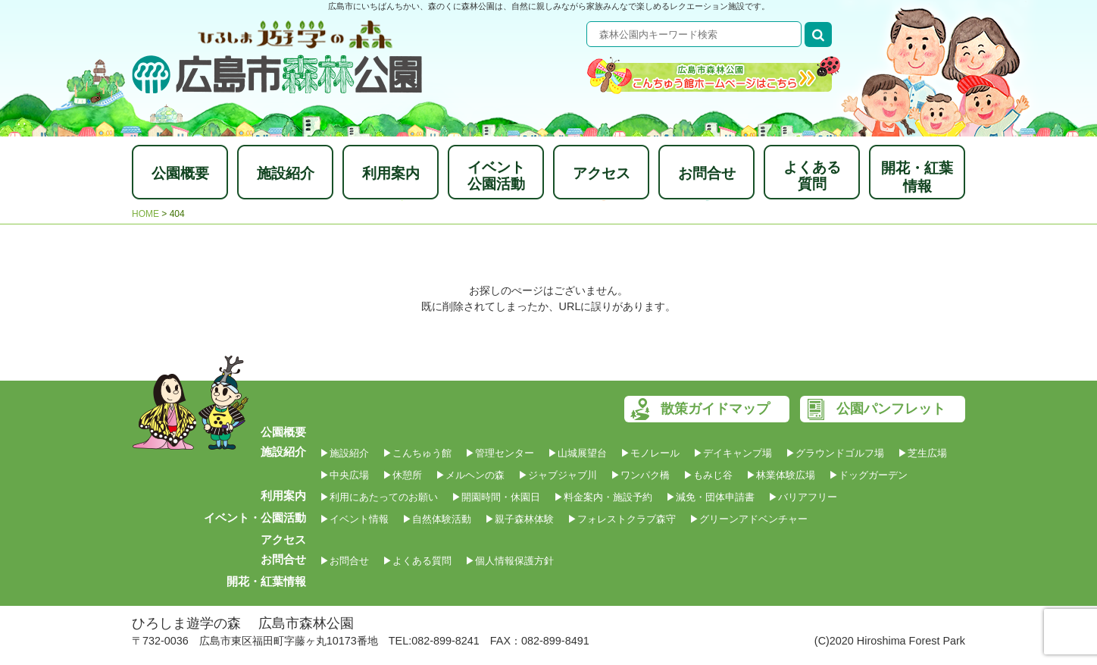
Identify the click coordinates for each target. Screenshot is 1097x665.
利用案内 (391, 173)
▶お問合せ (344, 560)
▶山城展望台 (577, 453)
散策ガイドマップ (715, 408)
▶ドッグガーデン (868, 475)
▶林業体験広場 (780, 475)
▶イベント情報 (354, 519)
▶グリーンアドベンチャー (748, 519)
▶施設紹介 (344, 453)
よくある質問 (812, 175)
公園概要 (180, 173)
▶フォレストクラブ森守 (621, 519)
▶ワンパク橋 (640, 475)
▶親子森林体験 (519, 519)
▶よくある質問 (417, 560)
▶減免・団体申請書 (710, 497)
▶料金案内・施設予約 (603, 497)
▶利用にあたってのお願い (379, 497)
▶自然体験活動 (436, 519)
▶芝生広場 (922, 453)
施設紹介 (285, 173)
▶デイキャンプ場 (732, 453)
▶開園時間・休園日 (496, 497)
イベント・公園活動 (255, 517)
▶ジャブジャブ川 (557, 475)
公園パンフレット (890, 408)
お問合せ (707, 173)
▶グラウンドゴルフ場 (835, 453)
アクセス (601, 173)
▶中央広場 (344, 475)
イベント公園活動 (496, 175)
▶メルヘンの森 (470, 475)
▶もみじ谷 (708, 475)
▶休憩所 (402, 475)
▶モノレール (650, 453)
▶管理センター (499, 453)
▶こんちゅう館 (417, 453)
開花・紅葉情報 (917, 177)
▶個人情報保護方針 (509, 560)
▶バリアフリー (802, 497)
